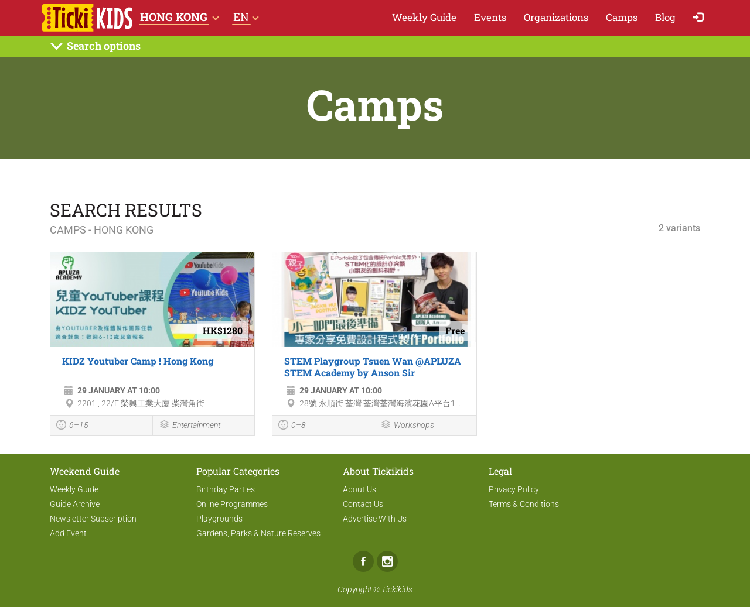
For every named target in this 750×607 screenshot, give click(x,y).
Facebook (363, 561)
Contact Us (363, 504)
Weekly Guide (424, 17)
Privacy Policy (514, 489)
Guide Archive (75, 504)
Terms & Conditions (524, 504)
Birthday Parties (225, 489)
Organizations (556, 17)
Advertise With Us (375, 518)
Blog (665, 17)
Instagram (387, 561)
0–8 (292, 426)
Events (490, 17)
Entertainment (189, 426)
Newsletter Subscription (93, 518)
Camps (622, 17)
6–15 (72, 426)
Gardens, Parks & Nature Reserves (258, 533)
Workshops (407, 426)
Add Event (68, 533)
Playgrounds (219, 518)
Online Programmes (232, 504)
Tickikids (396, 589)
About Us (359, 489)
